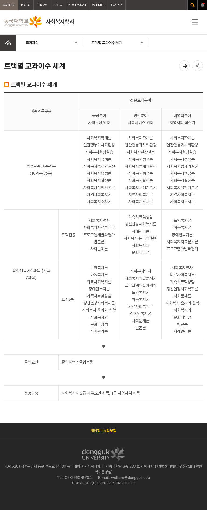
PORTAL (26, 5)
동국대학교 (9, 5)
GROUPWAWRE (77, 5)
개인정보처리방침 (103, 431)
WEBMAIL (98, 5)
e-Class (57, 5)
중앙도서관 (116, 5)
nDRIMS (41, 5)
